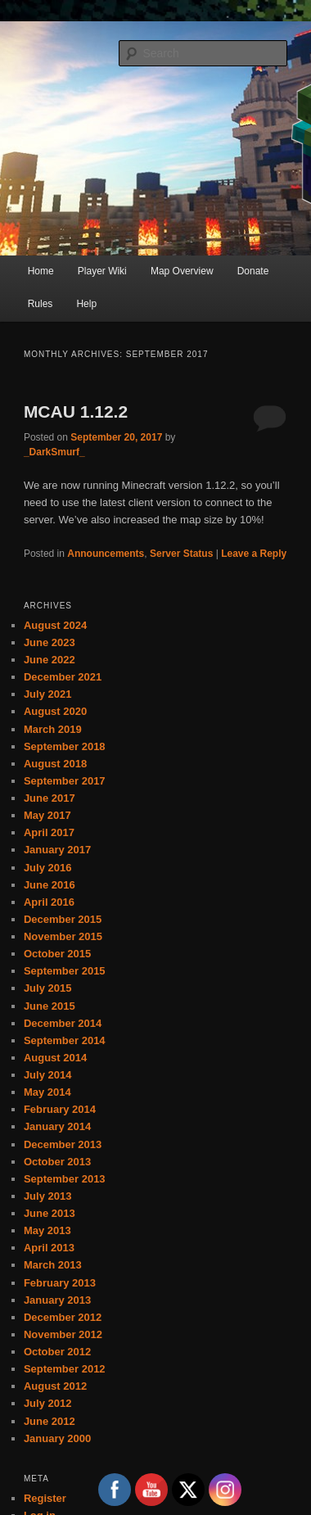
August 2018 (55, 764)
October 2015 (57, 953)
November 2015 (63, 936)
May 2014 (47, 1092)
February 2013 (60, 1283)
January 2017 (57, 849)
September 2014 (65, 1040)
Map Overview (182, 271)
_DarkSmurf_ (54, 452)
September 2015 (65, 971)
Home (41, 271)
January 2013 (57, 1300)
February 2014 (60, 1109)
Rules (40, 304)
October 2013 (57, 1161)
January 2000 (57, 1438)
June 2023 (49, 642)
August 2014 (55, 1057)
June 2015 (49, 1006)
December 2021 (62, 677)
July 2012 (48, 1403)
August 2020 (55, 711)
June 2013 (49, 1213)
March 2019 (53, 729)
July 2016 (48, 868)
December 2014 (62, 1023)
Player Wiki (102, 271)
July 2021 (48, 694)
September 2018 (65, 746)
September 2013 (65, 1179)
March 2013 (53, 1265)
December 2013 (62, 1144)
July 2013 (48, 1196)
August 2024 (55, 625)
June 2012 (49, 1421)
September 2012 (65, 1369)
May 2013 (47, 1230)
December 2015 (62, 919)
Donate (253, 271)
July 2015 (48, 988)
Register (45, 1498)
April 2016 (49, 902)
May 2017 (47, 815)
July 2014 (48, 1075)
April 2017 (49, 832)
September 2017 (65, 781)
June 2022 (49, 659)
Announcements (105, 553)
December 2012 (62, 1317)
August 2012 (55, 1386)
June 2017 (49, 798)
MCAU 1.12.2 (76, 411)
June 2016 (49, 885)
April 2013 (49, 1247)
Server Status (181, 553)
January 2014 (57, 1126)
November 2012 (63, 1334)
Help (86, 304)
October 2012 (57, 1351)
